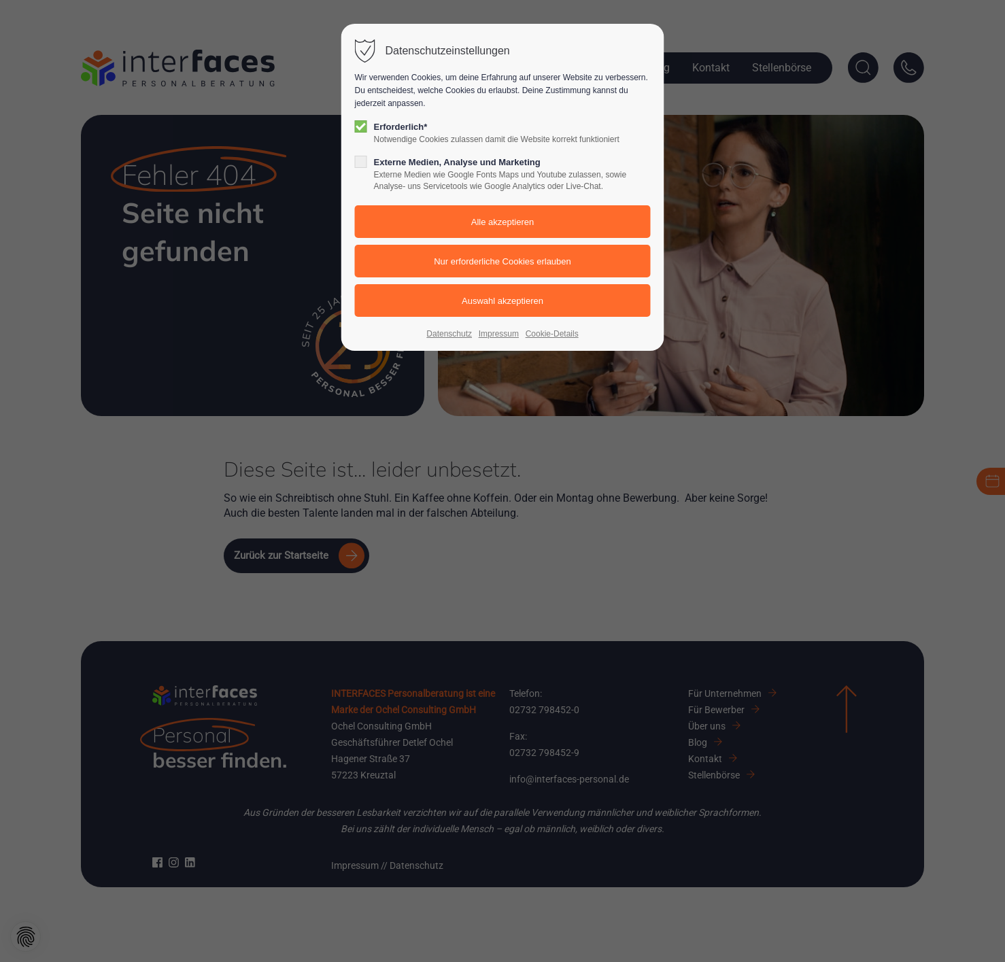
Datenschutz (449, 334)
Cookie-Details (552, 334)
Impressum (499, 334)
